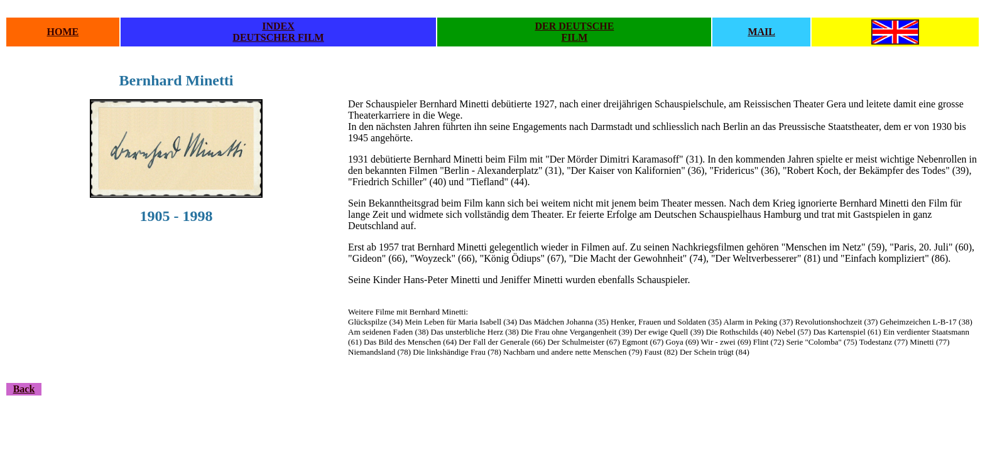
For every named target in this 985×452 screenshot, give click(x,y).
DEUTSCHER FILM (278, 37)
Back (24, 389)
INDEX (278, 26)
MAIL (761, 31)
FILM (575, 37)
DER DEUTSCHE (574, 26)
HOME (63, 31)
